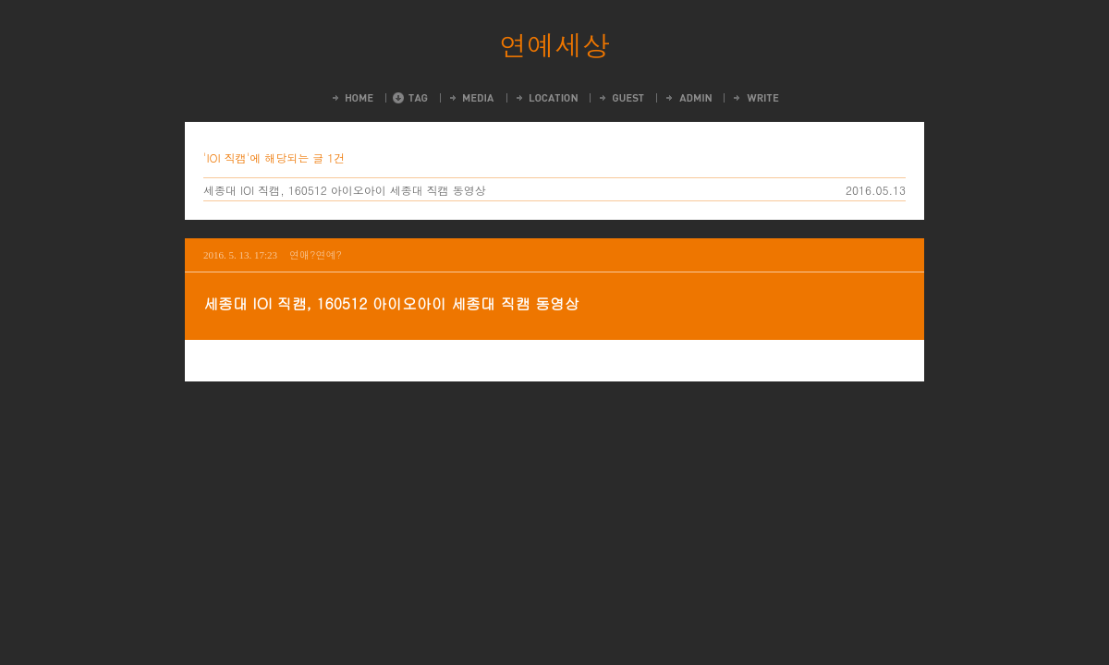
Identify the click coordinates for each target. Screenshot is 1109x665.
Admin (688, 97)
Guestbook (620, 97)
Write (755, 97)
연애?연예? (315, 254)
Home (351, 97)
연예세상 (554, 44)
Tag (410, 97)
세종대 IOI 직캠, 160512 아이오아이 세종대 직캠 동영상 (344, 190)
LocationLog (546, 97)
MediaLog (470, 97)
